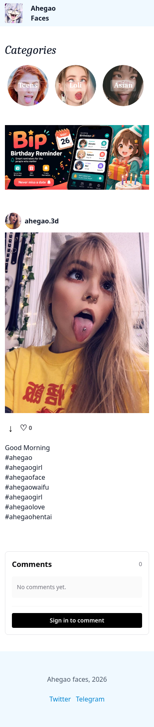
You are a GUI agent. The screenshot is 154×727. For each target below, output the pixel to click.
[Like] (26, 428)
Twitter (60, 699)
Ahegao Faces (43, 13)
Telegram (90, 699)
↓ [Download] (10, 428)
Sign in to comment (77, 620)
